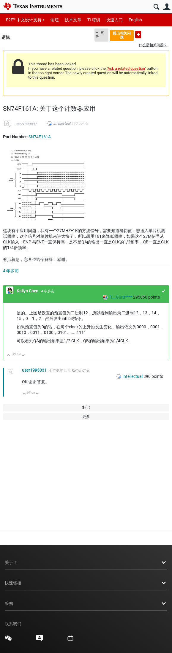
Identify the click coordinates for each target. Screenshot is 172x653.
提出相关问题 (122, 35)
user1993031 (26, 124)
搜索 (156, 7)
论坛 (55, 20)
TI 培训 (93, 20)
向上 (8, 355)
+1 (163, 291)
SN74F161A (40, 136)
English (135, 20)
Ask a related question (126, 68)
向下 (23, 355)
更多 (100, 34)
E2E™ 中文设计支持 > (25, 20)
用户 (167, 7)
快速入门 (114, 20)
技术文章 (73, 20)
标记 (86, 407)
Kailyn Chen (28, 291)
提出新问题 (138, 34)
